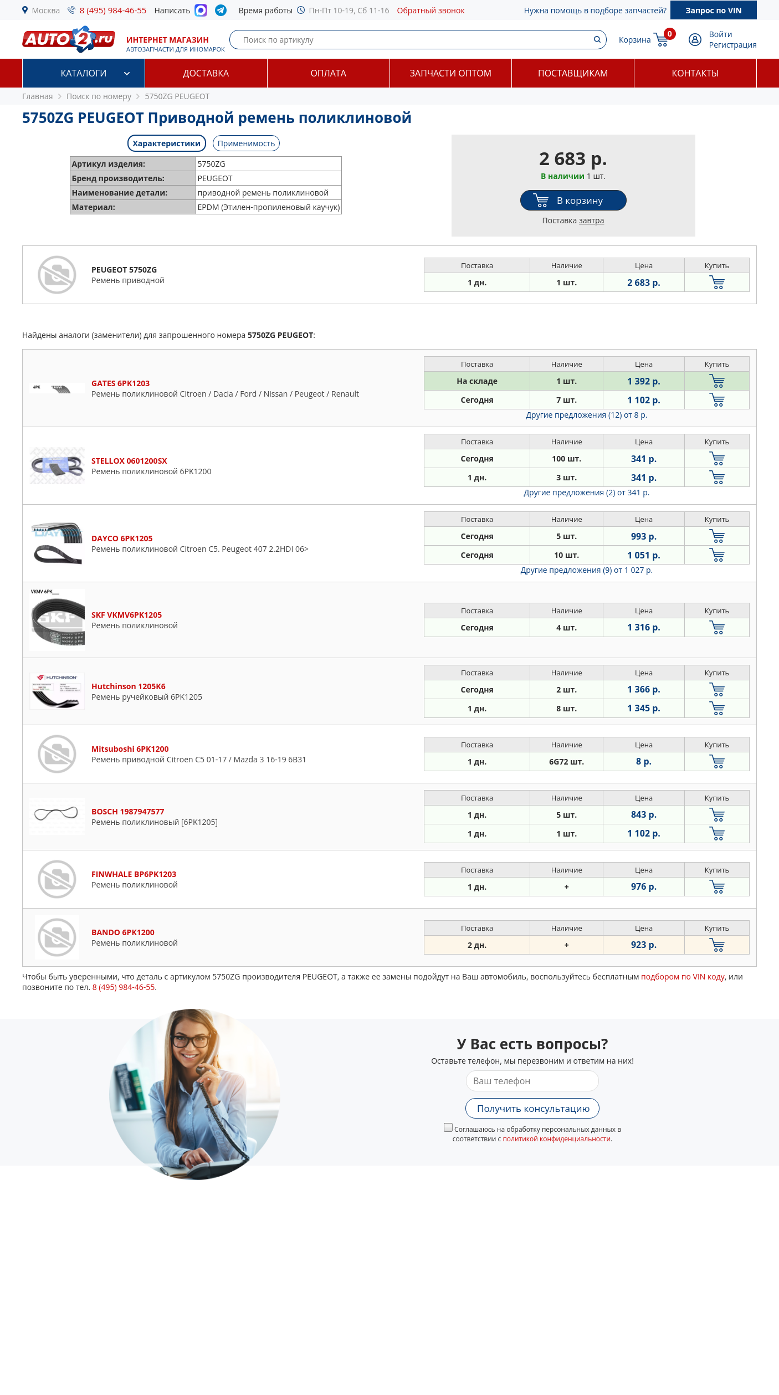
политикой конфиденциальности (557, 1138)
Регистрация (733, 44)
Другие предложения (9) (587, 570)
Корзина (635, 39)
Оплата (328, 73)
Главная (37, 96)
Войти (720, 34)
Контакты (695, 73)
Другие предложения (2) (587, 492)
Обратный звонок (431, 10)
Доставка (206, 73)
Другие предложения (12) (587, 414)
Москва (46, 10)
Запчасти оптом (450, 73)
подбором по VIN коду (683, 976)
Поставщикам (573, 73)
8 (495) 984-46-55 (113, 10)
